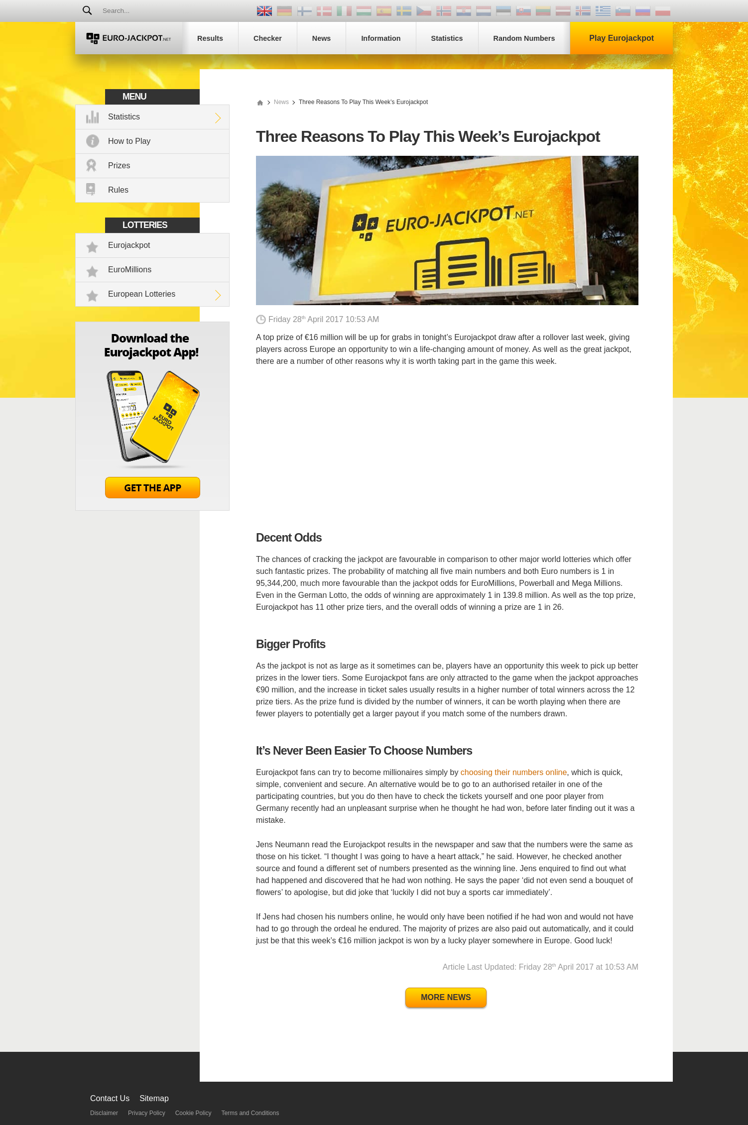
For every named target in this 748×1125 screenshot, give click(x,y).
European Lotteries (141, 294)
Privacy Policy (146, 1113)
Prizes (119, 165)
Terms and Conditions (250, 1113)
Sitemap (154, 1098)
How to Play (129, 141)
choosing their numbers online (514, 772)
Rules (118, 190)
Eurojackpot (129, 245)
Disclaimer (104, 1113)
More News (446, 997)
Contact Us (109, 1098)
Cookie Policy (193, 1113)
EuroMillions (129, 269)
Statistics (124, 116)
